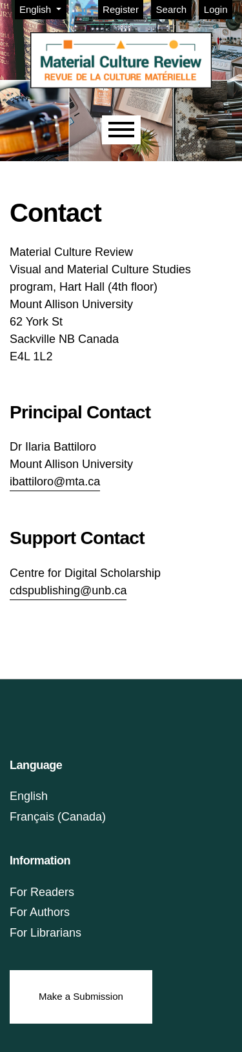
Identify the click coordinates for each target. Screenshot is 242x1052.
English (42, 8)
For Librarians (45, 932)
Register (121, 9)
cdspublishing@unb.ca (68, 590)
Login (216, 9)
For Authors (40, 912)
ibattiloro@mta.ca (55, 481)
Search (171, 9)
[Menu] (121, 129)
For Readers (42, 892)
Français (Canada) (58, 816)
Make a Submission (81, 996)
